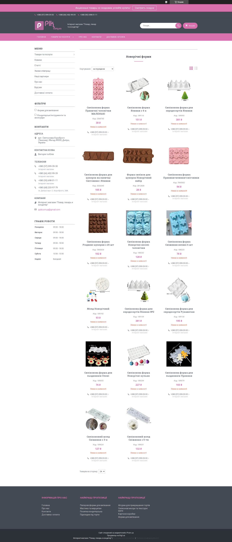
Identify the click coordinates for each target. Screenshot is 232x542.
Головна (41, 37)
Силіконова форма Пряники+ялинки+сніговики (181, 176)
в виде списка (196, 69)
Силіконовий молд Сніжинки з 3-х (98, 438)
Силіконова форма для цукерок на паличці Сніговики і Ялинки (98, 177)
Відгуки (38, 87)
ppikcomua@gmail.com (49, 209)
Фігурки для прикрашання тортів (134, 505)
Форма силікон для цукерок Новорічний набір (139, 177)
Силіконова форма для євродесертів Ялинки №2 (138, 310)
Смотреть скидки (144, 8)
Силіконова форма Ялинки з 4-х (138, 109)
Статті (37, 65)
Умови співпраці (42, 71)
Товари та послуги (60, 37)
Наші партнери (41, 76)
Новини (38, 60)
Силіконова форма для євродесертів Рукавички (179, 310)
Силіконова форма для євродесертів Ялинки (179, 109)
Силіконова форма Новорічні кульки (138, 374)
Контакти (96, 37)
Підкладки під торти (89, 514)
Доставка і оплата (115, 37)
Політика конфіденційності (147, 538)
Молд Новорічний (98, 308)
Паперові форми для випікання (95, 505)
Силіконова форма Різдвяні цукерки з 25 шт (98, 243)
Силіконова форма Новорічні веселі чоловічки (138, 244)
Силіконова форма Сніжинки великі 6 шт (179, 243)
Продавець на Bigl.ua (116, 535)
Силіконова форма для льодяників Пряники (179, 374)
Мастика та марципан (91, 508)
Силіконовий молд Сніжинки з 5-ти (138, 438)
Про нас (83, 37)
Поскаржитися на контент (124, 538)
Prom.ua (130, 533)
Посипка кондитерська (91, 511)
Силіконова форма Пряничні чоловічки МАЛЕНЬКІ (98, 110)
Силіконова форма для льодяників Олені (98, 374)
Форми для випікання (128, 517)
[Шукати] (178, 25)
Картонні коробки (126, 514)
